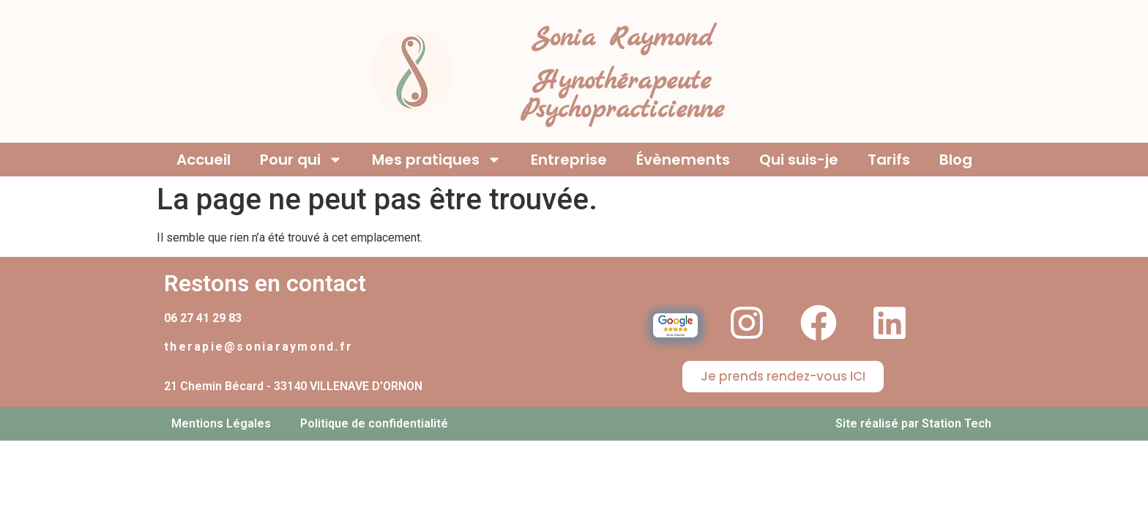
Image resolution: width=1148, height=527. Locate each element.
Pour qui (301, 159)
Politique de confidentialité (374, 423)
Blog (955, 159)
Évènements (683, 159)
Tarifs (889, 159)
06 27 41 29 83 (203, 318)
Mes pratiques (437, 159)
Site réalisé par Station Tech (913, 423)
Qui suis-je (798, 159)
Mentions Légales (221, 423)
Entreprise (569, 159)
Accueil (203, 159)
